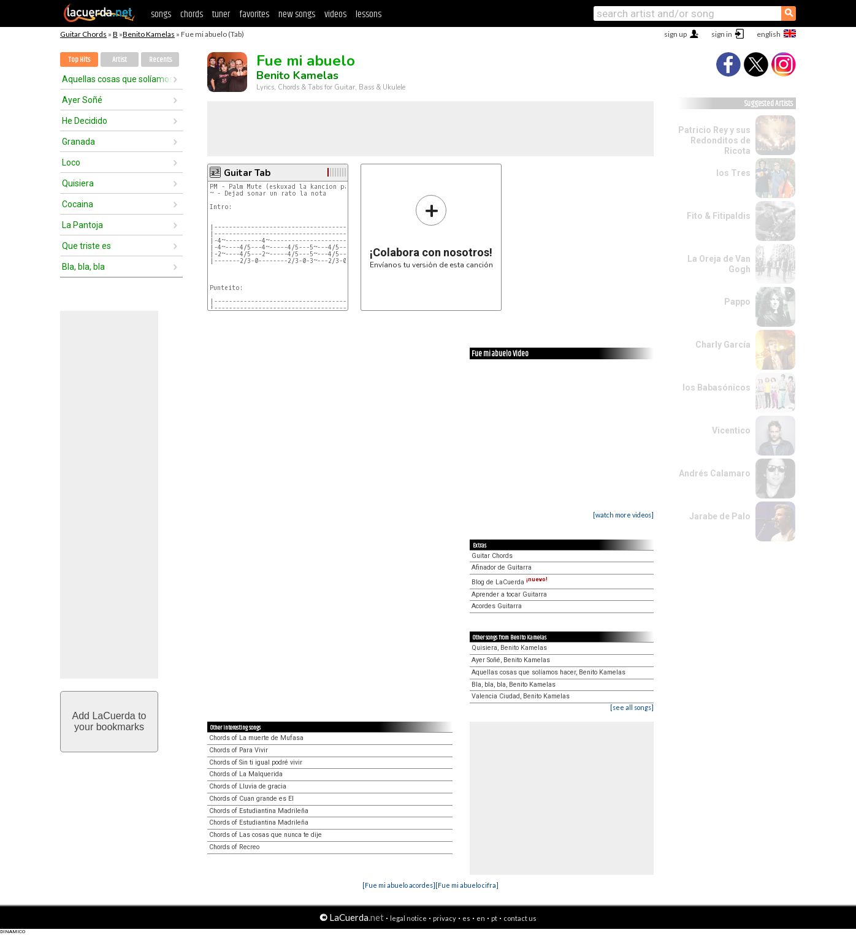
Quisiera (78, 183)
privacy (444, 918)
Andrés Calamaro (715, 473)
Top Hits (79, 60)
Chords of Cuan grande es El (251, 799)
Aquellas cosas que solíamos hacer (117, 79)
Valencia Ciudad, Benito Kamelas (521, 696)
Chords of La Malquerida (246, 774)
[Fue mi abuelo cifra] (467, 885)
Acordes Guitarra (497, 606)
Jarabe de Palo (720, 516)
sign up (675, 34)
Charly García (723, 344)
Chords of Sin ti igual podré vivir (255, 762)
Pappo (737, 302)
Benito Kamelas (149, 34)
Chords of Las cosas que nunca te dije (265, 835)
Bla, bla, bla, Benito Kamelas (514, 685)
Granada (78, 142)
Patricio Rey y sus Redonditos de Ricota (714, 140)
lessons (368, 14)
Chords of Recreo (234, 847)
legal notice (408, 918)
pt (494, 918)
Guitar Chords (83, 34)
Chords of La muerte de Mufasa (256, 738)
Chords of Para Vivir (238, 750)
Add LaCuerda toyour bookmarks (109, 721)
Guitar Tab (247, 173)
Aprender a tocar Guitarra (509, 594)
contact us (520, 918)
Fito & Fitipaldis (719, 216)
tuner (221, 14)
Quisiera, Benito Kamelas (509, 648)
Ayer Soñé (82, 100)
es (466, 918)
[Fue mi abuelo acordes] (398, 885)
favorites (254, 14)
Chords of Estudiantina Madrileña (258, 811)
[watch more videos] (623, 515)
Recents (160, 60)
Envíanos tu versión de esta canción (431, 231)
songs (161, 14)
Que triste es (86, 246)
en (480, 918)
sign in (721, 34)
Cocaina (77, 204)
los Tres (733, 173)
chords (191, 14)
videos (335, 14)
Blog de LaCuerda (510, 582)
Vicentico (731, 430)
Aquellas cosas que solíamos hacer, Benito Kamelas (548, 672)
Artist (119, 60)
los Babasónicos (716, 387)
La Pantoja (82, 225)
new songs (296, 14)
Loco (71, 162)
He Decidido (84, 121)
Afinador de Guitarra (502, 567)
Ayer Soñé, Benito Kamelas (511, 660)
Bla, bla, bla (83, 267)
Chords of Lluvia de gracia (247, 786)
